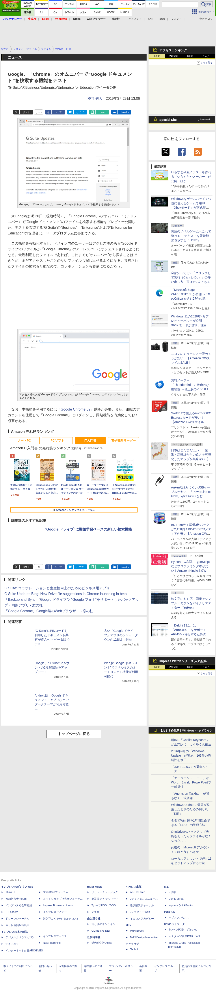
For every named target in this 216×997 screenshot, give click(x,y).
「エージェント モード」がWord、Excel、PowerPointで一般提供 (191, 782)
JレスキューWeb (140, 912)
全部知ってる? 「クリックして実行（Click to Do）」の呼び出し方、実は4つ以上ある (191, 277)
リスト (39, 112)
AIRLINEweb (137, 892)
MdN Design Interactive (144, 937)
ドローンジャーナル (17, 918)
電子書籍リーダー (123, 440)
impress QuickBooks (181, 905)
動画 (162, 18)
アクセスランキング (173, 50)
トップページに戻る (74, 734)
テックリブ (132, 943)
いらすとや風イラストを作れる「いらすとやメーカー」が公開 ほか (191, 176)
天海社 (173, 892)
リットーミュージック (104, 892)
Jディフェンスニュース (144, 898)
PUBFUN (169, 912)
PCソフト (57, 440)
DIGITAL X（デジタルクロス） (61, 918)
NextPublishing (52, 942)
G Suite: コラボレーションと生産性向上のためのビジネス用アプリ (57, 588)
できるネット (13, 943)
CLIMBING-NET (100, 930)
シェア (58, 112)
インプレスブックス (55, 936)
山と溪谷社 (93, 918)
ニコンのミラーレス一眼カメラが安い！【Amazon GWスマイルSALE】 (191, 358)
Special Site (168, 120)
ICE (166, 886)
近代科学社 (93, 937)
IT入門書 (90, 440)
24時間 (173, 56)
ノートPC (24, 440)
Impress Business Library (58, 905)
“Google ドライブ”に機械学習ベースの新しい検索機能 (88, 529)
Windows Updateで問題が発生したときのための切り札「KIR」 (190, 809)
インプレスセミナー (55, 912)
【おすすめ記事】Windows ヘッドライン (185, 730)
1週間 (190, 56)
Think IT (10, 892)
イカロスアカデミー (142, 918)
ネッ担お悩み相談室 (17, 925)
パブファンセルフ (179, 917)
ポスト (26, 112)
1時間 (157, 56)
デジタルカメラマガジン (20, 937)
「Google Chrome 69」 (75, 409)
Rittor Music (94, 886)
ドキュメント (134, 18)
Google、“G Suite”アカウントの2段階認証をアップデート (52, 667)
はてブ (80, 112)
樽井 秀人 (95, 98)
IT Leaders (12, 912)
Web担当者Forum (16, 898)
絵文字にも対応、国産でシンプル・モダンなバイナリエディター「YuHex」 (191, 603)
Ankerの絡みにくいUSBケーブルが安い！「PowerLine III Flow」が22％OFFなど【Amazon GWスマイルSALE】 (191, 496)
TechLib (134, 949)
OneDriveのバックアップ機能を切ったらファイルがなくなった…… (191, 836)
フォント (176, 18)
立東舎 (95, 912)
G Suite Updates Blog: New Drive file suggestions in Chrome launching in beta (65, 594)
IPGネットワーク (174, 924)
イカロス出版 (134, 886)
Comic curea (176, 898)
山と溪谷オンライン (103, 924)
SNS (150, 18)
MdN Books (137, 930)
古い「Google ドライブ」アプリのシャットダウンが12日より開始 (121, 635)
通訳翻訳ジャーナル (142, 905)
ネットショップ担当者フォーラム (63, 898)
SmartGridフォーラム (55, 892)
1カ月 (206, 56)
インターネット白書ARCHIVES (24, 950)
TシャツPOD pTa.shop (183, 929)
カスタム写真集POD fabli (184, 936)
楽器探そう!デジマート (105, 898)
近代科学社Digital (101, 942)
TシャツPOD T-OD (103, 905)
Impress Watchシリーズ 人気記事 (183, 661)
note (102, 112)
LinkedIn (124, 112)
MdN (128, 925)
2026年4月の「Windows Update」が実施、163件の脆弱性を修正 (191, 755)
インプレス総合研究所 (19, 905)
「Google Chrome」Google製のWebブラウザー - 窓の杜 (48, 611)
